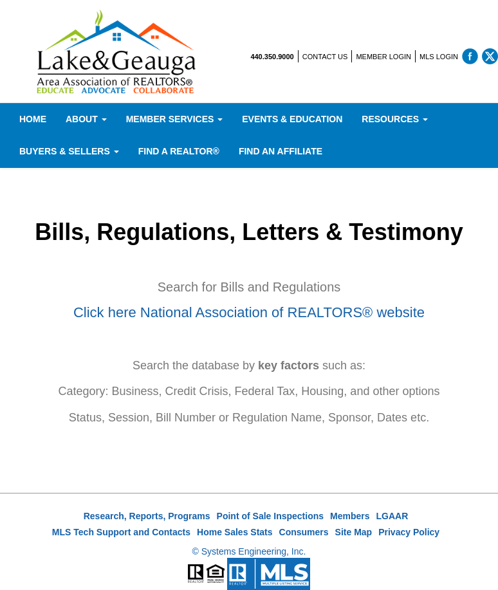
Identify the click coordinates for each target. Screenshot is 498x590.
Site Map (354, 532)
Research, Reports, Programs (147, 516)
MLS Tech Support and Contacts (121, 532)
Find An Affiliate (280, 151)
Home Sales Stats (235, 532)
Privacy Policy (408, 532)
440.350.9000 (271, 56)
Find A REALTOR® (178, 151)
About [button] (86, 119)
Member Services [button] (174, 119)
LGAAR (392, 516)
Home (32, 119)
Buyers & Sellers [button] (69, 151)
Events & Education (292, 119)
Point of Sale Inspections (270, 516)
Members (349, 516)
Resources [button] (395, 119)
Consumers (304, 532)
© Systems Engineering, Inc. (249, 551)
